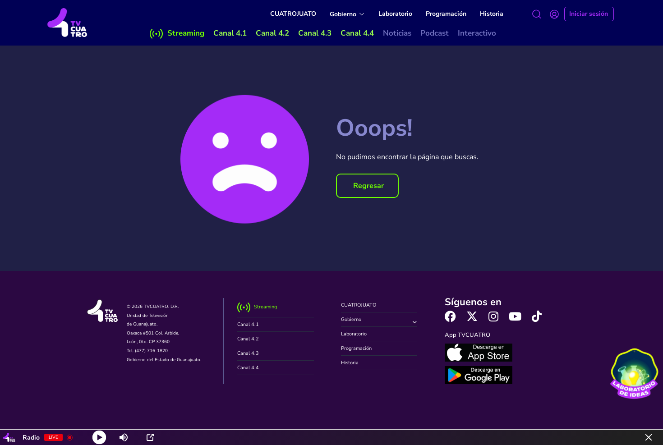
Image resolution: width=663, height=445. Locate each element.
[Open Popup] (150, 437)
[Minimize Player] (648, 437)
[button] (367, 186)
